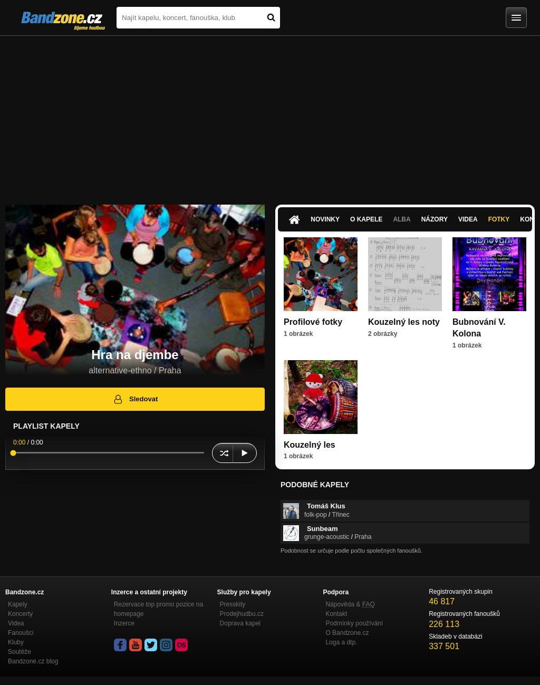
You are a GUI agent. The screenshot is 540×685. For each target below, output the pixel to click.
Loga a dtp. (341, 642)
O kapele (366, 219)
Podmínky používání (354, 623)
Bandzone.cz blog (33, 661)
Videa (468, 219)
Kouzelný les (309, 444)
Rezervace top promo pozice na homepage (158, 609)
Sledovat (135, 399)
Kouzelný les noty (404, 321)
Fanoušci (21, 632)
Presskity (233, 604)
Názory (434, 219)
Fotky (499, 219)
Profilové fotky (313, 321)
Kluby (16, 642)
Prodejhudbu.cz (242, 614)
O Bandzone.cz (347, 632)
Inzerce (124, 623)
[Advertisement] (270, 115)
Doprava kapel (240, 623)
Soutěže (19, 651)
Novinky (325, 219)
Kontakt (336, 614)
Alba (401, 219)
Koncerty (20, 614)
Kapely (17, 604)
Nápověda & (349, 604)
